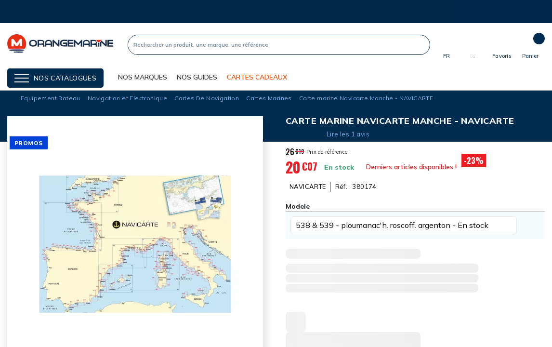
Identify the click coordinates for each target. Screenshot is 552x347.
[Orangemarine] (60, 44)
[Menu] (55, 78)
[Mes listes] (501, 49)
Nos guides (197, 77)
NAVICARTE (307, 186)
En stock (339, 167)
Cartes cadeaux (257, 77)
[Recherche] (270, 44)
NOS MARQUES (142, 77)
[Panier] (530, 44)
